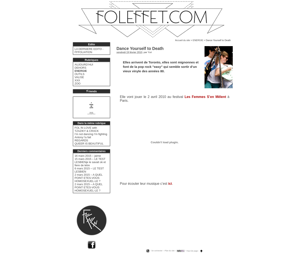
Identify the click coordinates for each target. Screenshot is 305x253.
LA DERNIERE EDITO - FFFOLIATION (89, 50)
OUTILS (79, 74)
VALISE (79, 77)
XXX (77, 80)
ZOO (77, 83)
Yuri (150, 52)
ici (170, 183)
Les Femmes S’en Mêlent (205, 97)
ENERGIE (198, 40)
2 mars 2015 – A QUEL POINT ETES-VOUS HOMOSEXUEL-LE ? (88, 178)
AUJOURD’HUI (84, 64)
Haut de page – (195, 251)
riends (91, 91)
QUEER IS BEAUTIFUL (89, 143)
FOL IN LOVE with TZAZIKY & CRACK (87, 129)
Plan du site (169, 251)
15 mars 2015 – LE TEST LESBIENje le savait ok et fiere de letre (90, 162)
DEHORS (80, 67)
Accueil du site (182, 40)
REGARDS (81, 140)
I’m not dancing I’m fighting (91, 134)
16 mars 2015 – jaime (88, 155)
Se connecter (156, 251)
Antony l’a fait (83, 137)
